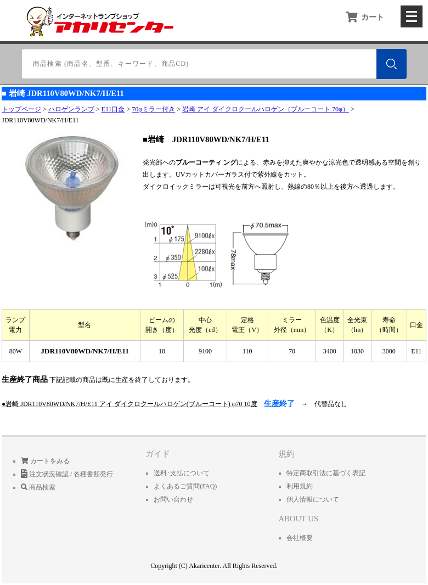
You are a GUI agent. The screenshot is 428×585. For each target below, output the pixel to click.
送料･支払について (182, 473)
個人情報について (312, 499)
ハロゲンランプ (71, 109)
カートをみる (45, 461)
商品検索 (38, 487)
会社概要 (299, 538)
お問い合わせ (173, 499)
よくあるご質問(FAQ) (185, 486)
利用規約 (299, 486)
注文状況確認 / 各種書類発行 (67, 474)
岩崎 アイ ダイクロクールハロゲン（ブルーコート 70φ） (265, 109)
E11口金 (113, 109)
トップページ (21, 109)
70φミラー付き (153, 109)
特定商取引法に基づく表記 (325, 473)
